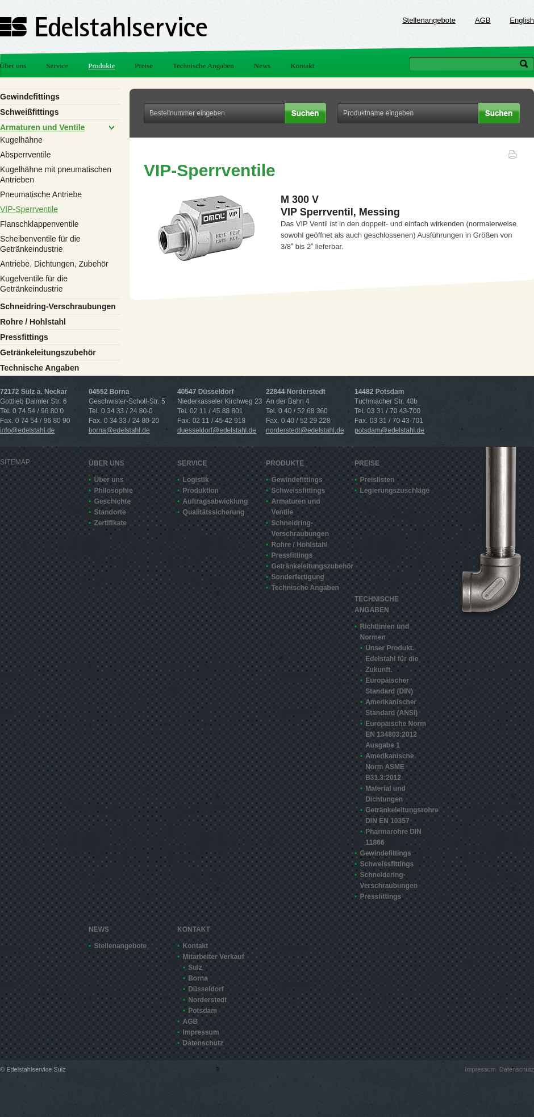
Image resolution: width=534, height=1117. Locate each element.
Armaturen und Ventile (42, 127)
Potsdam (202, 1011)
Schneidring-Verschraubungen (58, 306)
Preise (144, 65)
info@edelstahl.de (27, 430)
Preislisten (377, 480)
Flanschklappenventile (39, 224)
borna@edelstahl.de (119, 430)
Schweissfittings (299, 491)
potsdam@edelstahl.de (389, 430)
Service (57, 65)
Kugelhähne (21, 139)
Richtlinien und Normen (385, 631)
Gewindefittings (30, 96)
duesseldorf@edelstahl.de (216, 430)
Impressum (201, 1032)
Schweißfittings (29, 112)
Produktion (201, 491)
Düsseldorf (206, 989)
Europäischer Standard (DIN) (389, 685)
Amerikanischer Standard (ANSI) (391, 707)
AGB (482, 20)
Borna (198, 978)
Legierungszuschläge (394, 491)
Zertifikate (110, 523)
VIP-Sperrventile (29, 209)
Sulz (195, 967)
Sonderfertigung (298, 577)
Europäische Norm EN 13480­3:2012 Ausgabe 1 (395, 734)
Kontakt (302, 65)
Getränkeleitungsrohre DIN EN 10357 (399, 815)
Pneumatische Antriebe (41, 194)
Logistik (196, 480)
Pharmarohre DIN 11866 (393, 837)
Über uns (106, 463)
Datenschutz (203, 1043)
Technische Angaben (203, 65)
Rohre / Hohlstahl (33, 321)
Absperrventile (25, 154)
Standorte (110, 512)
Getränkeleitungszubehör (48, 352)
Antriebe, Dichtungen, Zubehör (54, 263)
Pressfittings (24, 337)
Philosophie (113, 491)
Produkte (101, 65)
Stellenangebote (429, 20)
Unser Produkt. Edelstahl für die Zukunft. (391, 659)
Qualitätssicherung (214, 512)
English (522, 20)
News (262, 65)
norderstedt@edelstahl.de (305, 430)
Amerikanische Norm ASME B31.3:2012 (389, 767)
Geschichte (112, 501)
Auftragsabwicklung (215, 501)
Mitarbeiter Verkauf (213, 957)
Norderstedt (207, 1000)
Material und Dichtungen (385, 793)
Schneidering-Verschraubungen (389, 880)
